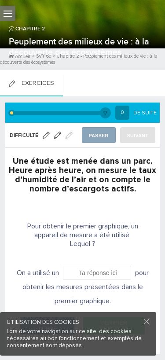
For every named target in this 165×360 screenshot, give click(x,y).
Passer (99, 135)
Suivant (137, 135)
